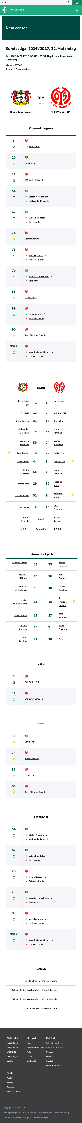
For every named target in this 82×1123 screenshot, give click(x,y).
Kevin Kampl (23, 462)
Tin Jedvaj (24, 413)
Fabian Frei (59, 453)
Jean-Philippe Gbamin (35, 335)
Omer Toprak (22, 421)
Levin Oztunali (36, 180)
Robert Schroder (50, 990)
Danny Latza (30, 297)
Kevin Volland (22, 496)
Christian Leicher (50, 999)
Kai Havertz (34, 222)
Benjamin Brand (24, 69)
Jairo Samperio (36, 314)
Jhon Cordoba (36, 356)
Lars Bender (30, 163)
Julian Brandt (35, 218)
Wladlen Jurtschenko (39, 277)
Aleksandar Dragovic (39, 201)
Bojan (61, 639)
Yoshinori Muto (32, 239)
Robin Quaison (36, 256)
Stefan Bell (34, 147)
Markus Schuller (50, 1008)
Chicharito (24, 507)
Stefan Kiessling (36, 197)
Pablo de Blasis (36, 260)
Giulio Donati (60, 413)
